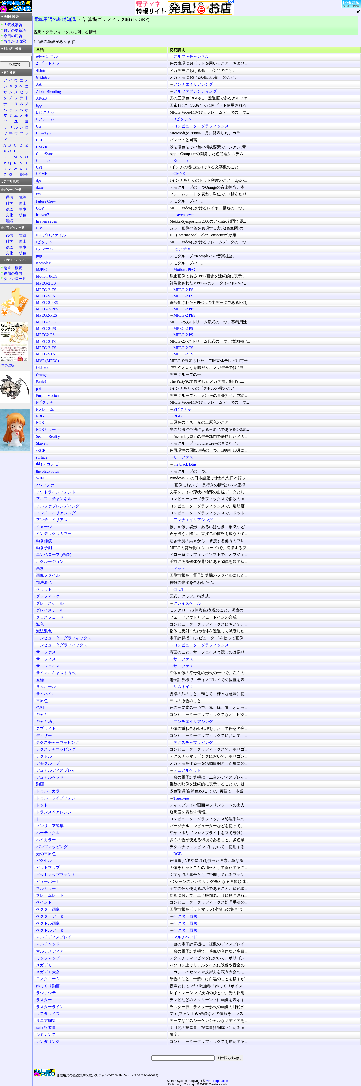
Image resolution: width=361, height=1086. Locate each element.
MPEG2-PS (45, 335)
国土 (22, 203)
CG (38, 126)
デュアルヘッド (187, 770)
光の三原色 (46, 854)
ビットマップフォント (56, 875)
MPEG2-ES (45, 296)
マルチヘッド (185, 937)
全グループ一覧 (11, 189)
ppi (38, 388)
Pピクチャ (45, 402)
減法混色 (44, 631)
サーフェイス (48, 666)
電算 (22, 197)
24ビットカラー (50, 63)
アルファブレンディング (195, 91)
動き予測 (44, 548)
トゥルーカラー (50, 791)
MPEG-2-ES (46, 290)
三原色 (42, 701)
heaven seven (184, 215)
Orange (42, 375)
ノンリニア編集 (50, 826)
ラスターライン (50, 1007)
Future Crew (46, 201)
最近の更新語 (15, 30)
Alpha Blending (48, 91)
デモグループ (48, 763)
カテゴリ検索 (10, 181)
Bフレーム (45, 119)
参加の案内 (13, 273)
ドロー (42, 819)
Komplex (180, 160)
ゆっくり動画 (48, 986)
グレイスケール (187, 603)
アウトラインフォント (56, 492)
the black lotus (184, 464)
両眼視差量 (46, 1028)
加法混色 (44, 582)
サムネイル (183, 687)
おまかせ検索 (15, 41)
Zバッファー (47, 485)
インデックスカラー (54, 534)
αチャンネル (47, 56)
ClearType (44, 133)
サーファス (183, 457)
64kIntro (43, 77)
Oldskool (43, 367)
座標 (40, 680)
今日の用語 (13, 36)
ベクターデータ (50, 916)
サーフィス (46, 659)
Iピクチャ (44, 242)
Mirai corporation (217, 1081)
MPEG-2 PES (47, 302)
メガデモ (44, 965)
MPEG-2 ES (46, 283)
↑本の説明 (7, 365)
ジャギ (42, 714)
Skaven (42, 443)
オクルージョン (50, 561)
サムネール (46, 687)
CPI (39, 167)
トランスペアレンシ (54, 812)
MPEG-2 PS (46, 322)
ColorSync (44, 154)
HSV (40, 228)
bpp (39, 105)
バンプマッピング (52, 847)
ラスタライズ (48, 1013)
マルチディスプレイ (54, 937)
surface (41, 457)
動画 (40, 784)
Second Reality (48, 436)
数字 (13, 174)
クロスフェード (50, 617)
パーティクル (48, 833)
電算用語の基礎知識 (55, 19)
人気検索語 (13, 25)
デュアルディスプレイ (56, 770)
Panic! (41, 382)
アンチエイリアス (52, 520)
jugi (39, 256)
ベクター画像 (48, 909)
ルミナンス (46, 1034)
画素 (40, 568)
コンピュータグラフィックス (61, 645)
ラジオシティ (48, 993)
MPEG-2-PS (46, 328)
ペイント (44, 902)
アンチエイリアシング (193, 84)
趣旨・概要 (13, 268)
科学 (9, 203)
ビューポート (48, 881)
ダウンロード (15, 278)
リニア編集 (46, 1020)
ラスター (44, 1000)
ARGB (41, 98)
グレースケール (50, 603)
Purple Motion (47, 395)
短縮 (9, 221)
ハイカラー (46, 840)
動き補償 (44, 541)
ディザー (44, 735)
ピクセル (44, 860)
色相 (40, 707)
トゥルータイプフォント (57, 798)
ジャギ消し (46, 721)
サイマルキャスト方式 (56, 673)
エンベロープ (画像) (53, 555)
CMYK (42, 147)
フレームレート (50, 895)
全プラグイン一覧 (12, 227)
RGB (177, 416)
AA (39, 84)
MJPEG (42, 269)
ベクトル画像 (48, 923)
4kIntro (42, 70)
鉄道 (9, 209)
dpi (38, 180)
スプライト (46, 728)
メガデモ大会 (48, 972)
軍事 (22, 209)
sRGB (41, 450)
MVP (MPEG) (47, 361)
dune (40, 187)
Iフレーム (44, 249)
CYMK (42, 173)
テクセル (44, 756)
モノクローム (48, 979)
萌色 (22, 215)
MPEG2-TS (45, 354)
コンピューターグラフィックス (201, 126)
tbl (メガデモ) (48, 464)
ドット (179, 568)
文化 (9, 215)
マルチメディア (50, 951)
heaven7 (42, 215)
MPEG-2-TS (46, 348)
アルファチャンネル (191, 56)
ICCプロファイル (51, 235)
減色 (40, 624)
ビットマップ (48, 867)
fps (38, 194)
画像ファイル (48, 575)
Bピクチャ (45, 112)
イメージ (44, 527)
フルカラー (46, 888)
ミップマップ (48, 958)
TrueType (181, 798)
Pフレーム (45, 409)
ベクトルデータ (50, 930)
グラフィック (48, 596)
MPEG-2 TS (46, 341)
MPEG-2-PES (47, 309)
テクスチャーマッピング (57, 742)
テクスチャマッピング (193, 742)
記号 (24, 174)
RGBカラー (46, 429)
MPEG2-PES (46, 315)
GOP (40, 208)
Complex (43, 160)
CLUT (41, 140)
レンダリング (48, 1041)
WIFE (41, 478)
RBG (40, 416)
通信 (9, 197)
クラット (44, 589)
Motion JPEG (184, 269)
